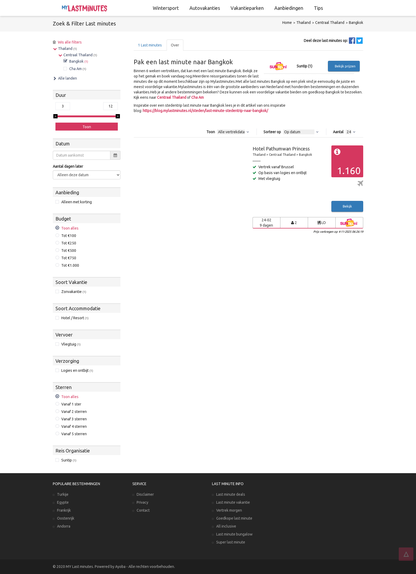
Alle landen (67, 78)
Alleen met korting (76, 202)
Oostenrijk (65, 518)
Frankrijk (64, 510)
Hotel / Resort (75, 318)
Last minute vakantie (233, 502)
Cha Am (197, 97)
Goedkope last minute (234, 518)
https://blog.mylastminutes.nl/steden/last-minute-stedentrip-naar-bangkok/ (205, 111)
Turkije (62, 494)
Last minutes (150, 45)
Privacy (142, 502)
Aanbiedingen (288, 8)
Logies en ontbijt (77, 370)
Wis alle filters (70, 42)
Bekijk (347, 206)
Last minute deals (230, 494)
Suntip (68, 460)
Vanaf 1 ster (71, 404)
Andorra (63, 526)
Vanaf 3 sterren (74, 419)
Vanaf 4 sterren (74, 426)
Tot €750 (68, 258)
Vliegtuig (71, 344)
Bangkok (356, 22)
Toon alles (70, 228)
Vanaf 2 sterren (74, 411)
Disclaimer (145, 494)
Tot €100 (68, 236)
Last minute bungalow (234, 534)
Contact (143, 510)
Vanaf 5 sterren (74, 434)
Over (175, 45)
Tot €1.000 (70, 265)
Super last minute (230, 542)
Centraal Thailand (329, 22)
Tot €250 (68, 243)
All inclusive (226, 526)
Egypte (63, 502)
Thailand (303, 22)
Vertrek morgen (229, 510)
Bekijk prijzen (345, 66)
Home (287, 22)
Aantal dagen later (68, 166)
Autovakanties (204, 8)
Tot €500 (68, 250)
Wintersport (166, 8)
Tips (318, 8)
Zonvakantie (73, 292)
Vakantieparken (247, 8)
